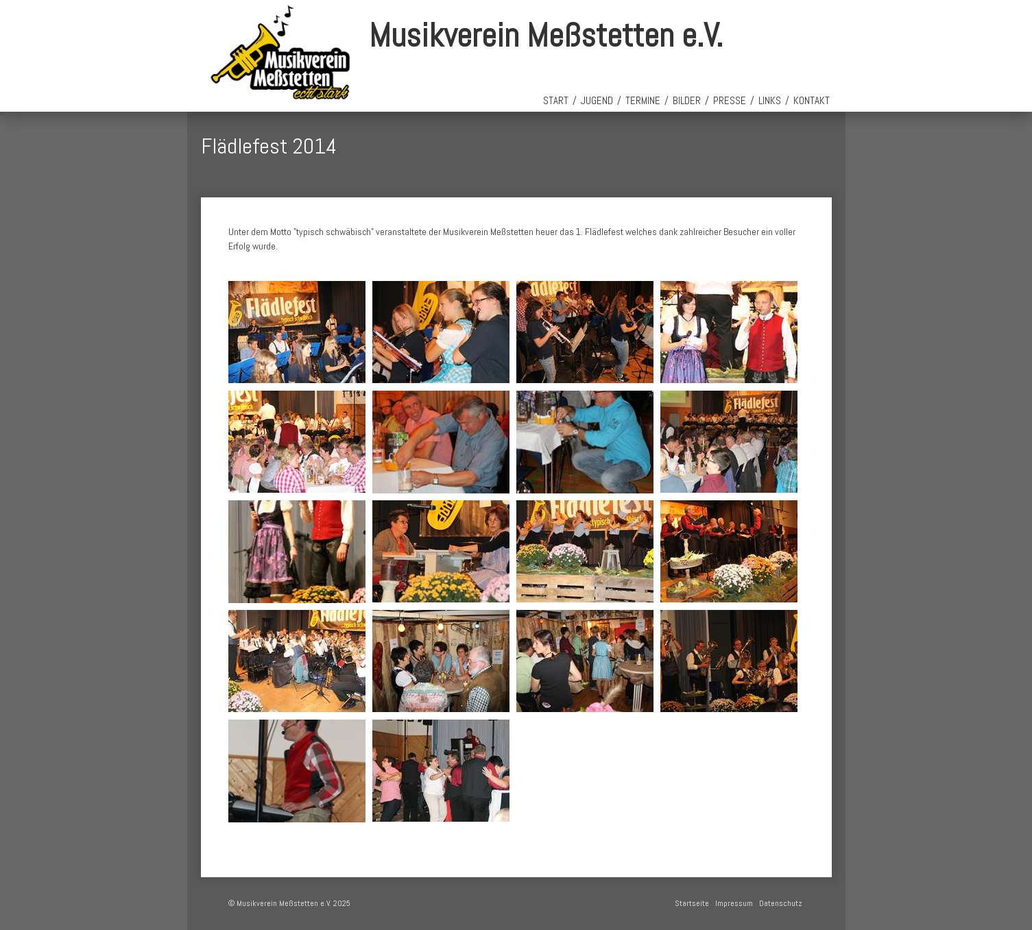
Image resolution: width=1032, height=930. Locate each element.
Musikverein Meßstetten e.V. (546, 35)
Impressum (734, 903)
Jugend (597, 100)
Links (769, 100)
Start (555, 100)
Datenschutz (780, 903)
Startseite (692, 903)
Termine (642, 100)
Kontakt (811, 100)
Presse (729, 100)
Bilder (687, 100)
